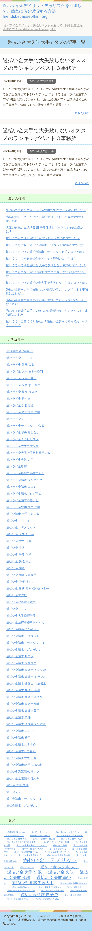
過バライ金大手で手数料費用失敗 (28, 452)
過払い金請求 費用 (18, 737)
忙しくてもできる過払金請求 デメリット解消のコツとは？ (45, 251)
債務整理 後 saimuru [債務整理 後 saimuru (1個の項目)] (16, 832)
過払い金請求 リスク (19, 656)
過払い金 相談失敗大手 (21, 574)
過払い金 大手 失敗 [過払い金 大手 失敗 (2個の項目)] (24, 872)
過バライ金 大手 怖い (21, 378)
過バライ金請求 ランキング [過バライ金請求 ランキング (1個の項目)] (56, 852)
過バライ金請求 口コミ (21, 486)
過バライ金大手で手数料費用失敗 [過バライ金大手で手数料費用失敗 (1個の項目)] (22, 842)
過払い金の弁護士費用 (21, 602)
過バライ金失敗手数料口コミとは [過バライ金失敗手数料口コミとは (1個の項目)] (31, 845)
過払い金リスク (16, 608)
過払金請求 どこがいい (22, 805)
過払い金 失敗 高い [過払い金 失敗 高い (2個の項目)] (54, 877)
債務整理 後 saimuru (19, 351)
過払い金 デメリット (21, 527)
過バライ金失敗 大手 (19, 459)
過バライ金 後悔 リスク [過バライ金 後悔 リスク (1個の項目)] (32, 849)
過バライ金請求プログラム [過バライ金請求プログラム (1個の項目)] (26, 852)
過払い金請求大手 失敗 (21, 758)
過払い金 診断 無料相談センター (27, 588)
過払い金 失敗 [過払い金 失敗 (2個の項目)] (61, 872)
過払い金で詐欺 (16, 595)
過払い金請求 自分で (19, 730)
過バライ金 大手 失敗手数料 (24, 371)
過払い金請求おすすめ (21, 744)
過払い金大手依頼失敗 (21, 615)
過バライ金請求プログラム (24, 493)
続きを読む (82, 113)
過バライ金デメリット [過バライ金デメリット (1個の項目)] (40, 835)
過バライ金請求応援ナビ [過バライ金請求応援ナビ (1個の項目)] (29, 855)
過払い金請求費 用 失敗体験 (24, 764)
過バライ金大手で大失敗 (22, 446)
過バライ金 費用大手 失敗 (23, 412)
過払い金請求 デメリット (22, 636)
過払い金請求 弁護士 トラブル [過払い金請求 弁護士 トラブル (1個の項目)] (21, 890)
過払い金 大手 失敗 (18, 541)
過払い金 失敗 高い (18, 561)
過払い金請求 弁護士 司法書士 (26, 683)
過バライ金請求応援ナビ (22, 500)
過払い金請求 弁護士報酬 (22, 703)
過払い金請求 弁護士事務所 (24, 697)
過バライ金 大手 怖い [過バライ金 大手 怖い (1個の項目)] (71, 839)
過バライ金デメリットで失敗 (25, 425)
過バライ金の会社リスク (22, 439)
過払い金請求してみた (21, 751)
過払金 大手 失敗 (17, 785)
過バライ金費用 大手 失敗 (23, 507)
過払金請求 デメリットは (24, 798)
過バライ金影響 (16, 466)
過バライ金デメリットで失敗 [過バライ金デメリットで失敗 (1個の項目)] (70, 835)
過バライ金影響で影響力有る (25, 473)
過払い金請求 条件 (18, 717)
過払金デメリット (18, 792)
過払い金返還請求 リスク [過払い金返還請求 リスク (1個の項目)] (18, 899)
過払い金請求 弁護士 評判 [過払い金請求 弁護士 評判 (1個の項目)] (52, 890)
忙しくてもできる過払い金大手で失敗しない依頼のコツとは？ (47, 282)
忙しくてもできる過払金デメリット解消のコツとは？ (41, 258)
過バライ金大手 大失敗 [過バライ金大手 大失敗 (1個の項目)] (44, 839)
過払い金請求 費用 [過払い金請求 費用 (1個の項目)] (73, 895)
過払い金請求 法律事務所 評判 (26, 724)
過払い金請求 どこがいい (24, 649)
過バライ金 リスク (19, 357)
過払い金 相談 (15, 568)
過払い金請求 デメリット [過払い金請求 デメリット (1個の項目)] (49, 887)
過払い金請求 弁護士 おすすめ (26, 669)
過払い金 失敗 (15, 547)
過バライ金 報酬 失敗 (20, 364)
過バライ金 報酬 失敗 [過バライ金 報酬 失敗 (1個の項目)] (17, 839)
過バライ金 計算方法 (19, 405)
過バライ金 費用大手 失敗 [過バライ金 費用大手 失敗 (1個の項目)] (58, 855)
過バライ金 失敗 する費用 (23, 385)
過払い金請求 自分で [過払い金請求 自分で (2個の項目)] (39, 894)
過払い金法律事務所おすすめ (25, 622)
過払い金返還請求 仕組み (22, 778)
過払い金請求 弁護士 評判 (23, 690)
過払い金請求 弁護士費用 (22, 710)
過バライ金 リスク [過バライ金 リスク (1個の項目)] (41, 832)
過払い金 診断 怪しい (20, 581)
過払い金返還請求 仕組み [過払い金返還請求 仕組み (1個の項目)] (47, 899)
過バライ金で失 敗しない (22, 432)
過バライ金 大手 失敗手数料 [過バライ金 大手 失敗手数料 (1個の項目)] (56, 842)
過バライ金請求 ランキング (24, 480)
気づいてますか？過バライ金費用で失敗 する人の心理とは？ (46, 210)
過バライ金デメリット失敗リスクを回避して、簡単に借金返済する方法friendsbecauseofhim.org (42, 11)
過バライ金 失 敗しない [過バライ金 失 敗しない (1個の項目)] (67, 832)
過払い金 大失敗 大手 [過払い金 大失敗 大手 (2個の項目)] (59, 866)
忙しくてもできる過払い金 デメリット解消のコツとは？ (43, 238)
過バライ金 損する (18, 398)
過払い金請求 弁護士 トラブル (26, 676)
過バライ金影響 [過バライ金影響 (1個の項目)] (60, 845)
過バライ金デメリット (21, 418)
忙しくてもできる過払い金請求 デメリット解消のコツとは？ (46, 245)
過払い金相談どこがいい (22, 629)
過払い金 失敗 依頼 (18, 554)
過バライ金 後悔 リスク (21, 391)
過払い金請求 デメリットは (25, 642)
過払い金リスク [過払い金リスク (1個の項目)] (27, 867)
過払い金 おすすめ (18, 520)
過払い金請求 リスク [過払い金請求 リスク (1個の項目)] (76, 887)
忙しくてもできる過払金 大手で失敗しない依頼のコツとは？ (46, 265)
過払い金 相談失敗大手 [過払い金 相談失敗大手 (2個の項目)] (32, 882)
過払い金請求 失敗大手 (21, 663)
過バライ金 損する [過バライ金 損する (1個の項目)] (58, 849)
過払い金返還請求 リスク (22, 771)
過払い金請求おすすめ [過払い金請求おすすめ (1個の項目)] (22, 887)
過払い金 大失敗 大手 (41, 81)
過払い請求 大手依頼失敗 (22, 513)
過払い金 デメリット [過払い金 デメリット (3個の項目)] (50, 860)
